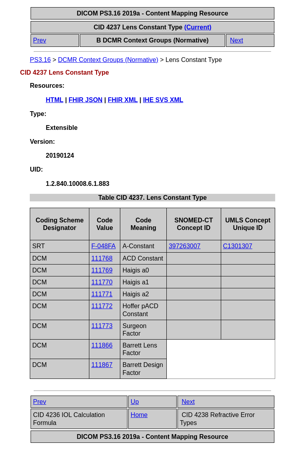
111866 (101, 345)
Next (236, 40)
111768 (101, 258)
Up (135, 401)
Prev (39, 40)
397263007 (185, 246)
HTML (54, 100)
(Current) (197, 27)
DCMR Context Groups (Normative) (108, 59)
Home (139, 414)
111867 (101, 364)
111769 (101, 270)
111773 (101, 326)
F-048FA (103, 246)
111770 (101, 282)
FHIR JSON (85, 100)
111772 (101, 306)
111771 (101, 294)
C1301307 (238, 246)
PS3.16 (40, 59)
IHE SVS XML (163, 100)
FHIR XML (123, 100)
